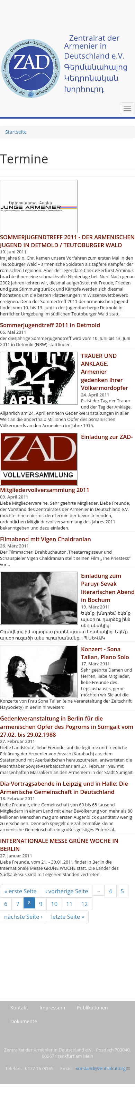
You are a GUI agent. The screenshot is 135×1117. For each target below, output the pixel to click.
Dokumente (23, 1021)
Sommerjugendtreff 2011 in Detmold (50, 325)
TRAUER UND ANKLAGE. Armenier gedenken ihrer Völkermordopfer (104, 372)
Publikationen (92, 1007)
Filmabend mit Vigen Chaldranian (45, 539)
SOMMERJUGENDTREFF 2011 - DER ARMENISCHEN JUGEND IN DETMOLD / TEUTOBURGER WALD (67, 241)
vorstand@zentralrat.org (102, 1068)
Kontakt (19, 1007)
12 (84, 904)
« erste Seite (20, 891)
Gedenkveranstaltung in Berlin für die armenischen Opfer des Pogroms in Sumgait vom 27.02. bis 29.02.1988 (66, 726)
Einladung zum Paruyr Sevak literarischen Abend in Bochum (108, 588)
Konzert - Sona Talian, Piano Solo (105, 653)
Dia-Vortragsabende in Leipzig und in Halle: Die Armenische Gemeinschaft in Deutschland (64, 787)
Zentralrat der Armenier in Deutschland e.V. (94, 46)
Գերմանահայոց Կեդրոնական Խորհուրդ (96, 77)
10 (54, 904)
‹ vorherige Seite (66, 891)
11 (69, 904)
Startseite (16, 132)
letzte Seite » (67, 916)
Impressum (52, 1007)
